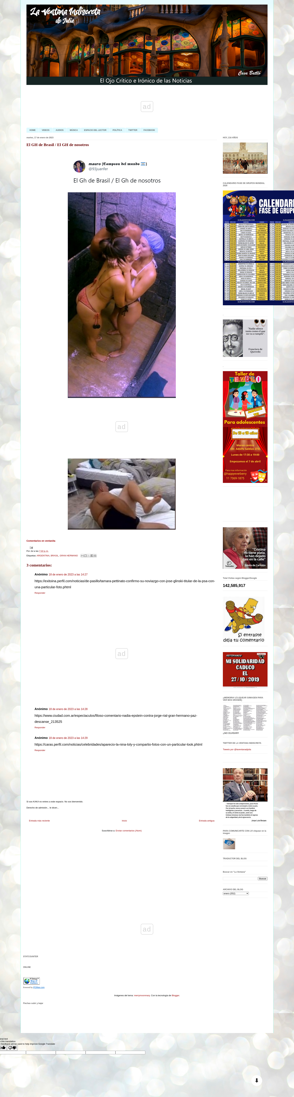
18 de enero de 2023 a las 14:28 (68, 709)
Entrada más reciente (39, 820)
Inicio (124, 820)
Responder (40, 593)
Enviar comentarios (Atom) (129, 830)
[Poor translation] (12, 1048)
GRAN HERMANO (69, 555)
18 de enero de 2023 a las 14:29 (68, 738)
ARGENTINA (43, 555)
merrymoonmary (142, 995)
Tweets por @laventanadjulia (237, 749)
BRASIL (54, 555)
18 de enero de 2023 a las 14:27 (68, 574)
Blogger (175, 995)
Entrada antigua (206, 820)
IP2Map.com (39, 987)
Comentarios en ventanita (40, 540)
